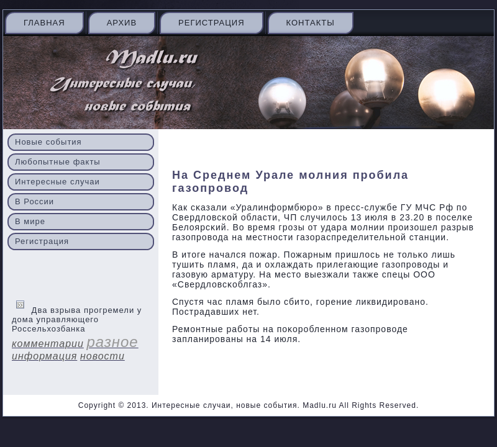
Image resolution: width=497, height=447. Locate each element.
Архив (122, 22)
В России (34, 201)
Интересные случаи (57, 181)
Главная (44, 22)
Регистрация (211, 22)
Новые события (48, 142)
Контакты (310, 22)
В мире (30, 221)
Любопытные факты (58, 161)
